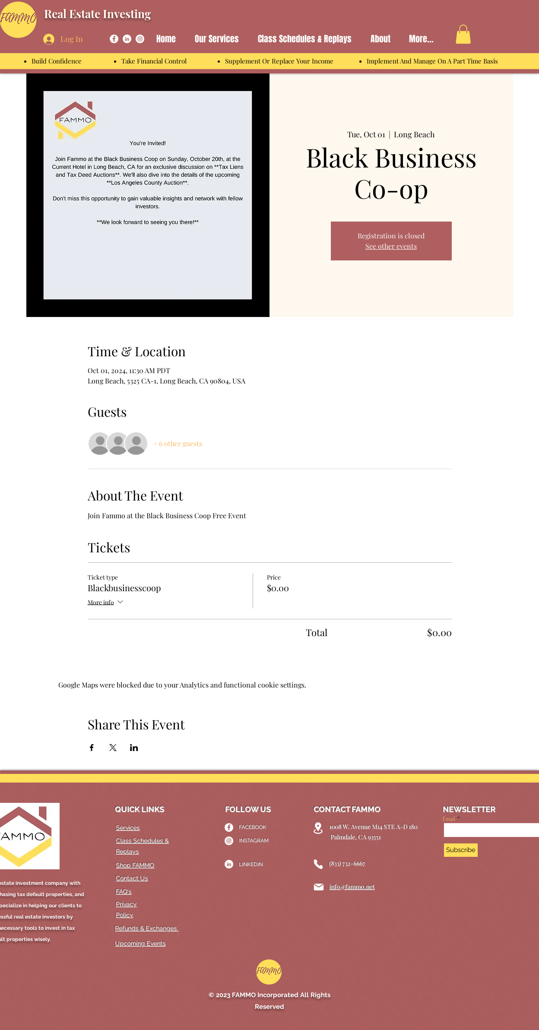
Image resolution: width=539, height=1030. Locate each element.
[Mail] (318, 887)
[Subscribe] (461, 850)
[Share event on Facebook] (92, 747)
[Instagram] (140, 39)
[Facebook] (114, 39)
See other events (391, 245)
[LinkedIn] (127, 39)
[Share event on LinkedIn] (134, 747)
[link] (463, 34)
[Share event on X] (113, 747)
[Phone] (318, 864)
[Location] (317, 828)
